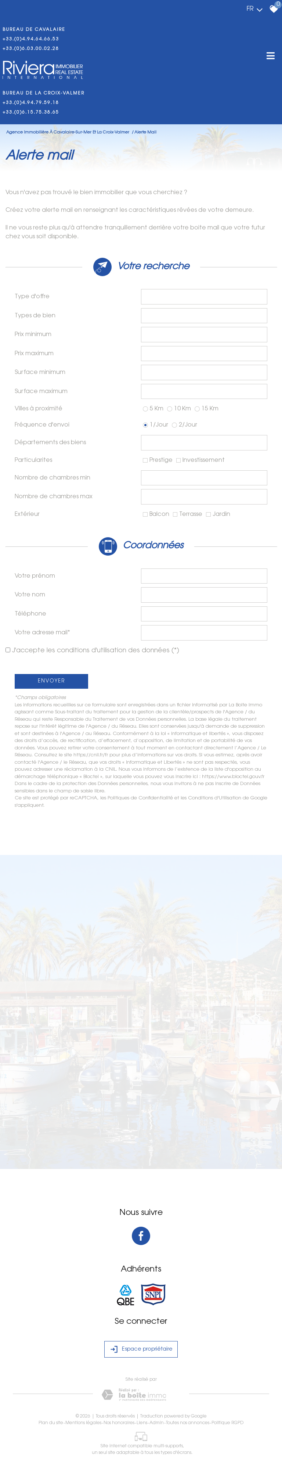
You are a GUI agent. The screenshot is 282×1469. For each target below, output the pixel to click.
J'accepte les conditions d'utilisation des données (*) (95, 651)
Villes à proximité (38, 409)
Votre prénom (35, 576)
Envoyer (51, 681)
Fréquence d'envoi (42, 425)
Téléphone (30, 614)
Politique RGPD (227, 1423)
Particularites (33, 460)
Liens (142, 1423)
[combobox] (204, 296)
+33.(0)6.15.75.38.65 (31, 112)
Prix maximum (34, 354)
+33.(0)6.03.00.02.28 (31, 49)
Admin (156, 1423)
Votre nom (30, 595)
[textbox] (204, 296)
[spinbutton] (204, 334)
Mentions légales (83, 1423)
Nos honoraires (119, 1423)
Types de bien (35, 316)
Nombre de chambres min (52, 478)
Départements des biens (50, 443)
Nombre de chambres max (54, 497)
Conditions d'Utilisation (214, 798)
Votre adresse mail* (42, 633)
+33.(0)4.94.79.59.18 (31, 103)
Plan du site (51, 1423)
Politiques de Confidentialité (140, 798)
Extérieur (27, 514)
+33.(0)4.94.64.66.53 (31, 39)
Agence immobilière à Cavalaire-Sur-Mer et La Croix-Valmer (68, 133)
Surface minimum (40, 372)
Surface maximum (41, 392)
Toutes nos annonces (187, 1423)
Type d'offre (32, 297)
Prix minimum (33, 335)
